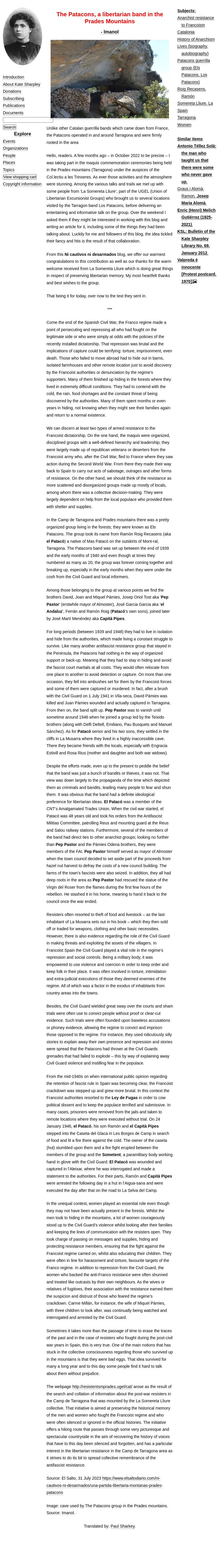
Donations (12, 91)
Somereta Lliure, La (195, 103)
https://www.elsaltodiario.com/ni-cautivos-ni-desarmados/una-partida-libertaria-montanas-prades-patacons (105, 1485)
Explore (22, 133)
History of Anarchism (196, 39)
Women (184, 124)
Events (9, 141)
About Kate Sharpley (21, 84)
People (9, 155)
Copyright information (22, 184)
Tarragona (186, 117)
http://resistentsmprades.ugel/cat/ (102, 1386)
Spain (182, 110)
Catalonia (186, 32)
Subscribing (13, 98)
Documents (13, 112)
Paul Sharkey (122, 1526)
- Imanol (110, 31)
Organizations (15, 148)
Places (9, 162)
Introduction (13, 77)
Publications (14, 105)
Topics (9, 169)
